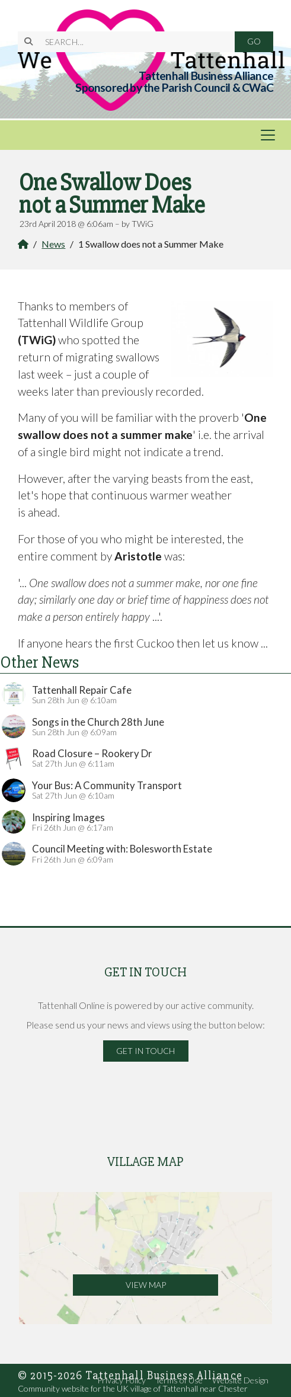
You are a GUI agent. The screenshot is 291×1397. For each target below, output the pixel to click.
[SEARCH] (133, 41)
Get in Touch (145, 1051)
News (53, 243)
